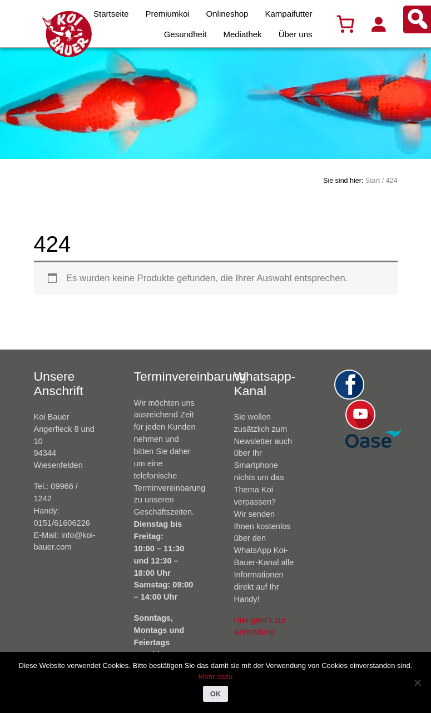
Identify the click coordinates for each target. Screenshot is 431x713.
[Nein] (417, 682)
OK (215, 694)
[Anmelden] (378, 23)
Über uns (296, 34)
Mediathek (242, 34)
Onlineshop (227, 13)
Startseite (110, 13)
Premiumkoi (167, 13)
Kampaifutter (288, 13)
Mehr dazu (215, 676)
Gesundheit (185, 34)
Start (372, 181)
